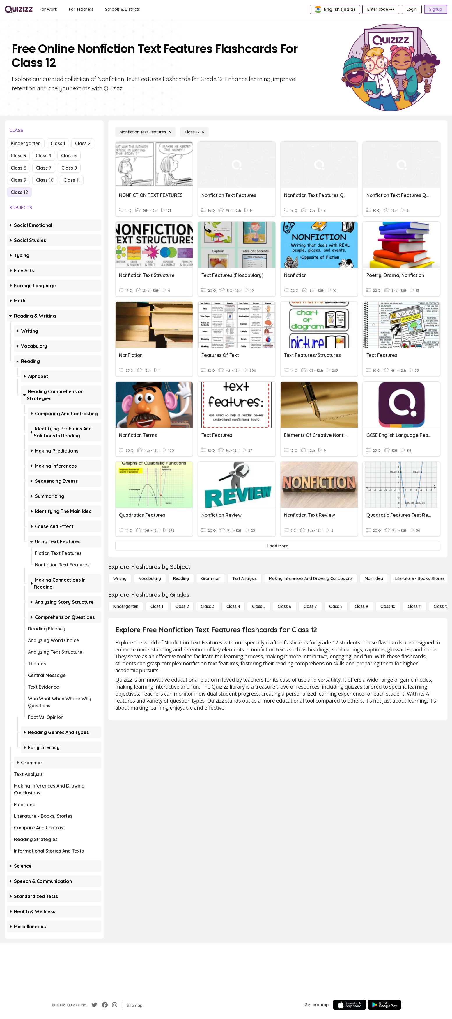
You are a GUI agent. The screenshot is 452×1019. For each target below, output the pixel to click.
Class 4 (43, 155)
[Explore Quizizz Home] (19, 9)
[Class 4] (233, 606)
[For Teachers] (81, 9)
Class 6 (18, 168)
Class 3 (18, 155)
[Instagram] (114, 1005)
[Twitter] (94, 1005)
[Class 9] (361, 606)
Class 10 (45, 180)
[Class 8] (336, 606)
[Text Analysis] (244, 578)
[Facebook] (105, 1005)
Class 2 (83, 143)
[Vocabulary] (150, 578)
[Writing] (120, 578)
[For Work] (48, 9)
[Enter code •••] (380, 9)
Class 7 (44, 168)
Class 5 (69, 155)
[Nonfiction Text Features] (145, 132)
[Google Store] (384, 1005)
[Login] (412, 9)
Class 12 (19, 192)
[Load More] (277, 546)
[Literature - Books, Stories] (420, 578)
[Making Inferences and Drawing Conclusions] (310, 578)
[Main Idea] (374, 578)
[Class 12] (194, 132)
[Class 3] (207, 606)
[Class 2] (182, 606)
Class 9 (18, 180)
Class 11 (71, 180)
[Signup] (435, 9)
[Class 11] (415, 606)
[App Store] (349, 1005)
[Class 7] (310, 606)
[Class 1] (157, 606)
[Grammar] (210, 578)
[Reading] (181, 578)
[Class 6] (284, 606)
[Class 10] (387, 606)
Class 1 (58, 143)
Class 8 (69, 168)
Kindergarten (26, 143)
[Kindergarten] (125, 606)
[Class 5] (258, 606)
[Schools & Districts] (122, 9)
